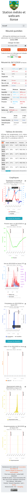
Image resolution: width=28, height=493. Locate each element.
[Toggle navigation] (24, 25)
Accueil (4, 26)
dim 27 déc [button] (6, 49)
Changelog (20, 486)
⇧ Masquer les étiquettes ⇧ (14, 218)
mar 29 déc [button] (22, 49)
